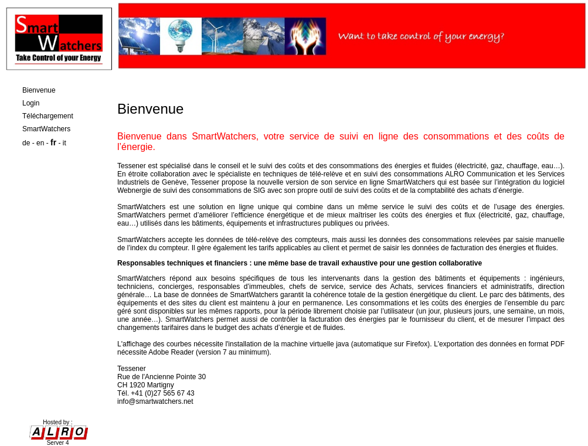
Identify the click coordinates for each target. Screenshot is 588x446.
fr (53, 142)
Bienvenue (39, 90)
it (64, 143)
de (26, 143)
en (40, 143)
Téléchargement (47, 116)
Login (30, 103)
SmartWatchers (46, 129)
